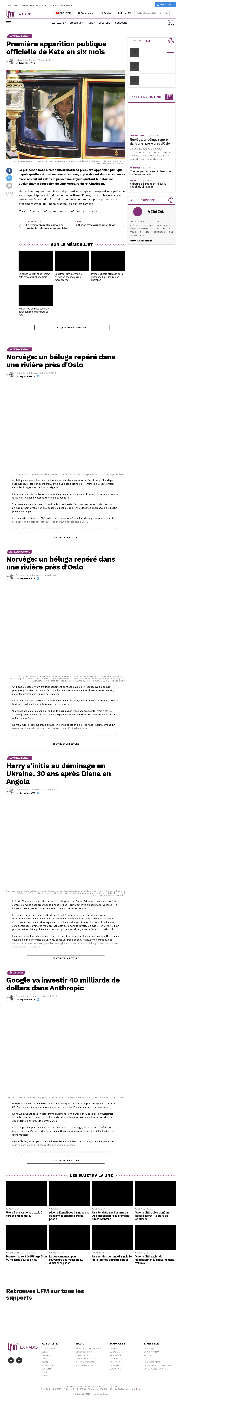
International (49, 1371)
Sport (45, 1381)
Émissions (75, 23)
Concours (121, 23)
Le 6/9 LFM (115, 1357)
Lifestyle (104, 23)
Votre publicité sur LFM (156, 1374)
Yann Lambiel (116, 1360)
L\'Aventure (115, 1374)
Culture (46, 1377)
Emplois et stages (85, 1367)
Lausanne (46, 1360)
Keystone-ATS (27, 63)
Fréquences (82, 1360)
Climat (45, 1357)
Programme (86, 13)
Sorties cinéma (151, 1357)
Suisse (45, 1367)
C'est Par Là (116, 1364)
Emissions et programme (88, 1354)
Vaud (44, 1364)
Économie (46, 1374)
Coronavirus (48, 1354)
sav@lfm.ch (135, 1394)
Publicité (12, 5)
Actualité (58, 23)
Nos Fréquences (152, 1367)
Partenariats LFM (84, 1371)
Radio (90, 23)
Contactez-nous (29, 5)
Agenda (148, 1360)
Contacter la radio (86, 1364)
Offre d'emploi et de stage (157, 1371)
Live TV (124, 13)
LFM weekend (116, 1371)
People (147, 1364)
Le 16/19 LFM (116, 1367)
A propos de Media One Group (57, 5)
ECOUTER (63, 13)
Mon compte (165, 5)
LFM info (114, 1354)
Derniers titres (84, 1357)
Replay (106, 13)
